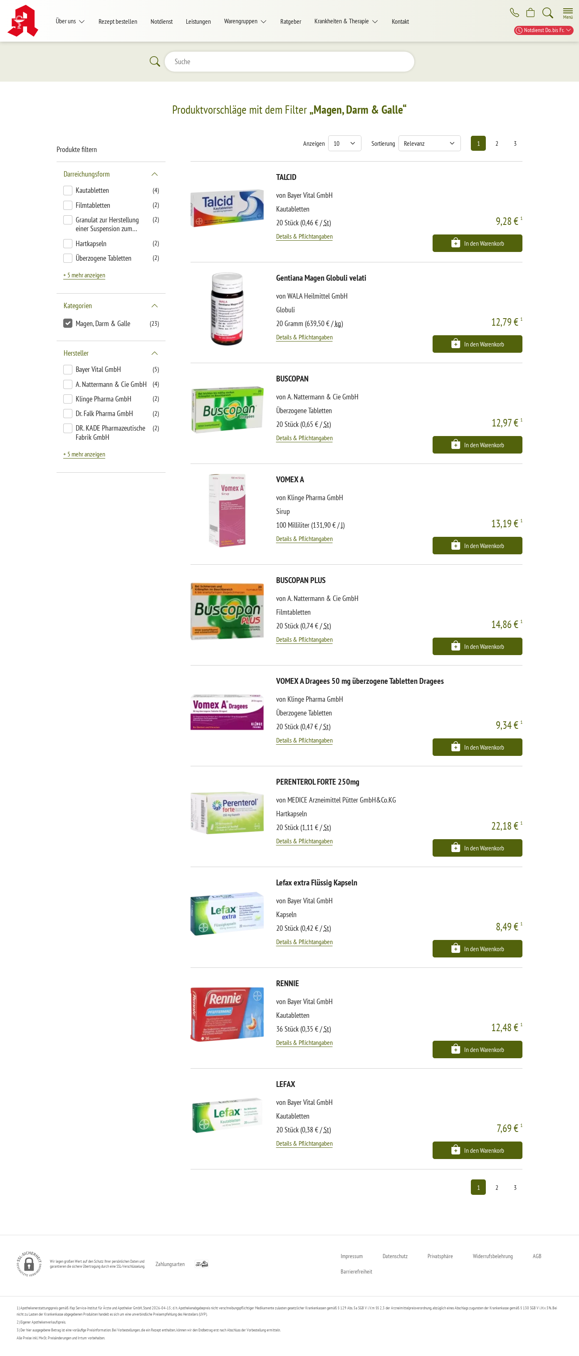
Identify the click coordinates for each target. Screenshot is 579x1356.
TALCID (286, 177)
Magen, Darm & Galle (103, 323)
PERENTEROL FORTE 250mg (317, 781)
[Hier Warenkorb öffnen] (529, 13)
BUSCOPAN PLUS (301, 580)
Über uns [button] (66, 21)
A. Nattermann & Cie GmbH (111, 384)
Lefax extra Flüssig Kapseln (316, 882)
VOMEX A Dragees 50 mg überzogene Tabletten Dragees (360, 681)
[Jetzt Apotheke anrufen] (511, 13)
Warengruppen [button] (241, 21)
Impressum (352, 1256)
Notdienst (162, 21)
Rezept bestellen (118, 21)
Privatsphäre (440, 1256)
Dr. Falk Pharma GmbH (104, 413)
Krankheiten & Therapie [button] (342, 21)
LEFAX (285, 1084)
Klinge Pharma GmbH (103, 399)
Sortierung (383, 143)
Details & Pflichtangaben (304, 236)
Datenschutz (395, 1256)
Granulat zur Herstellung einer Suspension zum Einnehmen (107, 225)
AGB (537, 1256)
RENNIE (287, 983)
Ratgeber (290, 21)
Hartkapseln (91, 243)
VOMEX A (290, 479)
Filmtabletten (93, 205)
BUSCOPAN (292, 378)
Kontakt (400, 21)
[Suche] (548, 13)
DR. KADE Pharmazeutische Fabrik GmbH (110, 432)
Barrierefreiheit (356, 1271)
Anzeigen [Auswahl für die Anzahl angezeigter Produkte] (314, 143)
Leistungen (198, 21)
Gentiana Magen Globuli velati (321, 277)
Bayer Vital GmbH (98, 369)
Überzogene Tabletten (103, 258)
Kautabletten (92, 190)
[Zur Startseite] (26, 20)
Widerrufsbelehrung (493, 1256)
